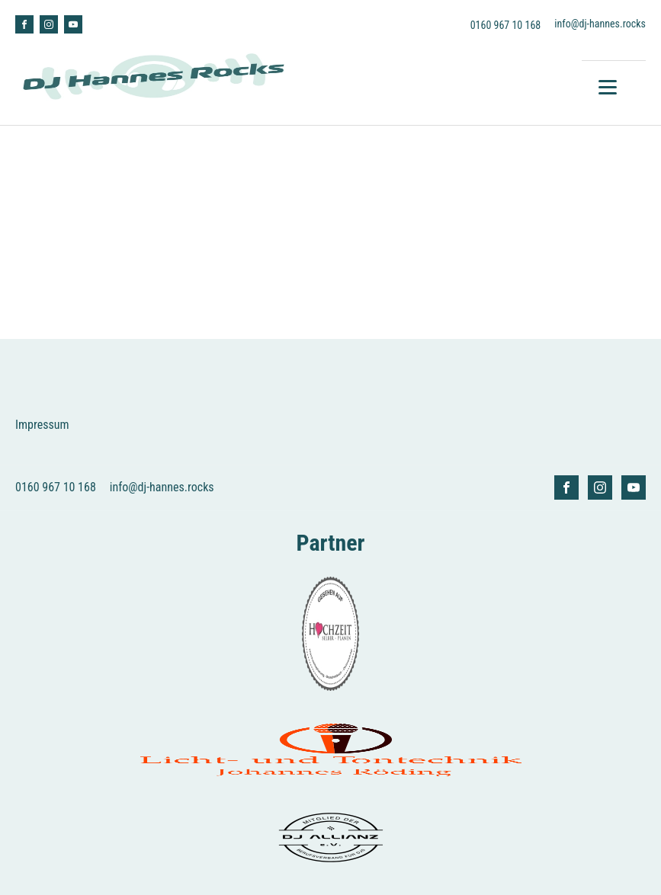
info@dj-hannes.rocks (600, 24)
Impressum (42, 424)
